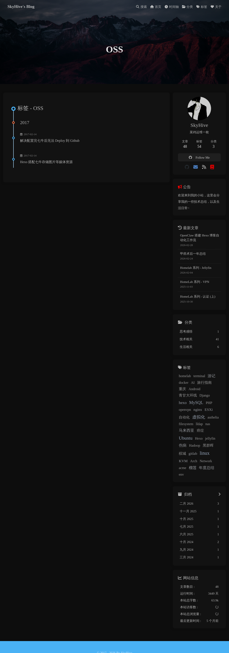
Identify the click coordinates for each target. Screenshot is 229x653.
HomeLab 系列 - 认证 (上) (196, 298)
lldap (211, 419)
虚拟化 (207, 412)
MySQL (207, 397)
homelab (183, 377)
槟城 (180, 448)
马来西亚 (192, 425)
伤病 (181, 440)
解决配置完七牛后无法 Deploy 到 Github (50, 142)
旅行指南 (202, 384)
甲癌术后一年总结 (191, 255)
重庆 (216, 384)
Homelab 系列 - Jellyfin (194, 269)
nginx (205, 404)
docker (182, 384)
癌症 (206, 425)
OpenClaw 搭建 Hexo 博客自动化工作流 (199, 239)
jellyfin (208, 433)
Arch (180, 456)
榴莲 (215, 456)
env (197, 463)
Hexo (197, 433)
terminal (198, 377)
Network (193, 456)
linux (203, 448)
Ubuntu (184, 433)
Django (182, 398)
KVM (214, 448)
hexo (194, 397)
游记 (210, 377)
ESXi (181, 412)
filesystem (198, 419)
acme (205, 456)
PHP (180, 405)
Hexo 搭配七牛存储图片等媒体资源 (47, 163)
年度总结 (184, 462)
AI (191, 384)
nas (179, 425)
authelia (182, 419)
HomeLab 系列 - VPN (192, 283)
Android (183, 390)
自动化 (193, 412)
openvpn (192, 405)
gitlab (191, 448)
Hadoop (192, 440)
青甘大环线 (200, 390)
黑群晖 (206, 440)
